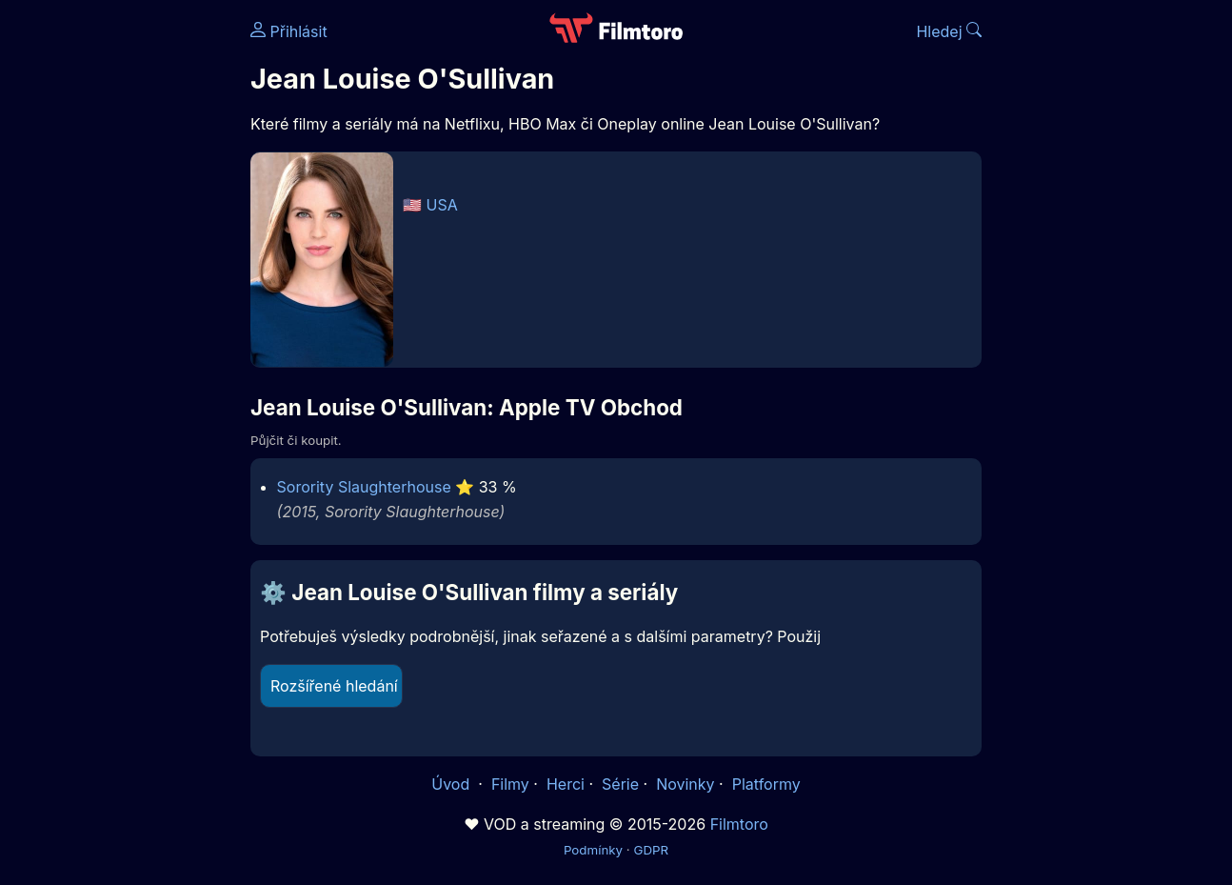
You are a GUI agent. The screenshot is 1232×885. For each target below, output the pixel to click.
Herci (565, 784)
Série (620, 784)
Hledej (949, 31)
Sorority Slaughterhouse (364, 486)
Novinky (685, 784)
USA (442, 204)
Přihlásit (289, 31)
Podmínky (593, 849)
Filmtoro (739, 824)
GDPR (650, 849)
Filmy (510, 784)
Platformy (766, 784)
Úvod (452, 784)
